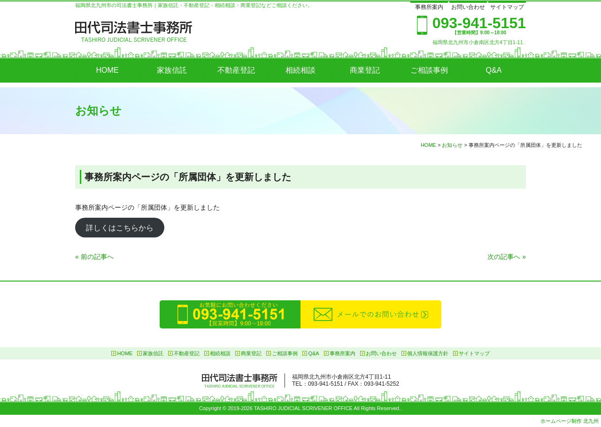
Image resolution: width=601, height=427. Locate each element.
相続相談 (300, 70)
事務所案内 (429, 7)
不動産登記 (236, 70)
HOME (107, 70)
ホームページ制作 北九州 (569, 421)
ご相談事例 (429, 70)
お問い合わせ (468, 7)
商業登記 (365, 70)
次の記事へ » (506, 256)
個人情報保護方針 (427, 353)
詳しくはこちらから (120, 227)
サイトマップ (507, 7)
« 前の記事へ (94, 256)
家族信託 (172, 70)
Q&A (494, 70)
